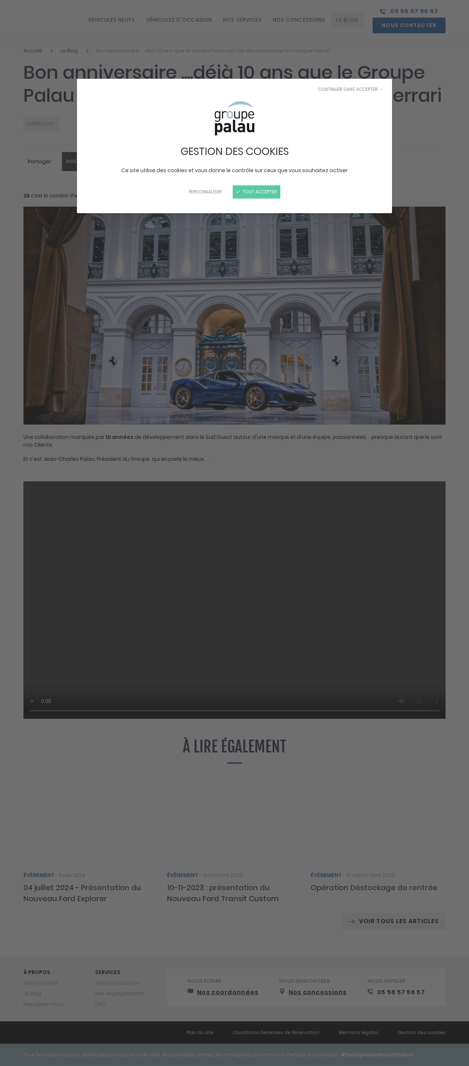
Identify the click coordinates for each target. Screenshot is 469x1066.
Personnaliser (205, 192)
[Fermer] (234, 533)
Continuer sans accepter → (350, 89)
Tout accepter (256, 192)
